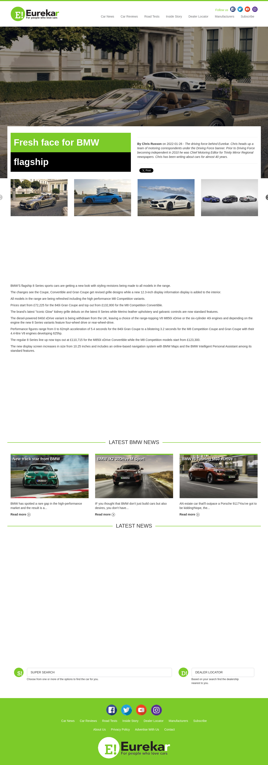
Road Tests (151, 16)
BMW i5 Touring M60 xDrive (207, 459)
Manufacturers (224, 16)
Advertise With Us (147, 729)
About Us (99, 729)
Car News (107, 16)
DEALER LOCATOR (209, 672)
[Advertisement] (134, 253)
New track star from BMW (36, 459)
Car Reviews (129, 16)
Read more (21, 514)
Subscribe (247, 16)
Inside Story (174, 16)
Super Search (43, 672)
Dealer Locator (198, 16)
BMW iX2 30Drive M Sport (121, 459)
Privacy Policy (120, 729)
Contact (169, 729)
